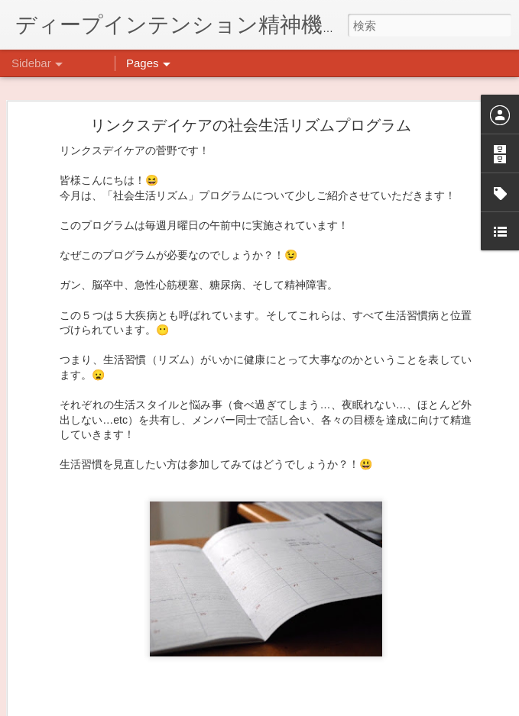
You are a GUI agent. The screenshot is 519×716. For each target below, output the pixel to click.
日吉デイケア (403, 642)
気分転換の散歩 (69, 642)
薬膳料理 (55, 677)
